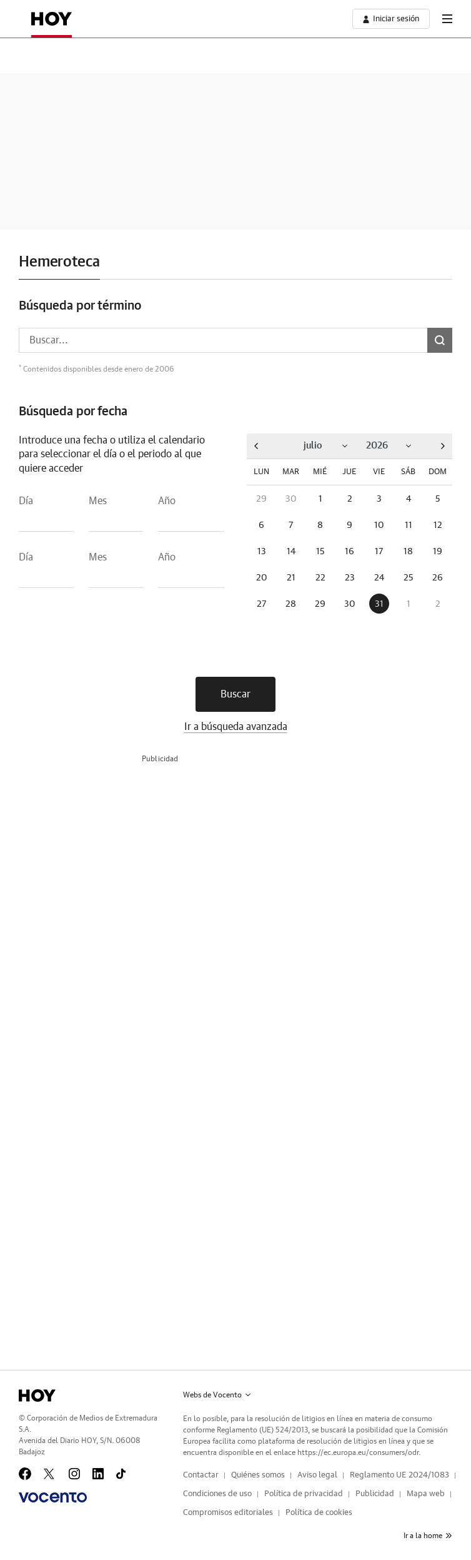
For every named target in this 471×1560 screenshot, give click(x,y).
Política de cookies (318, 1513)
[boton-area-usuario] (391, 19)
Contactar (201, 1475)
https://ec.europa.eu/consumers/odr (358, 1452)
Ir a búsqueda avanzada (235, 727)
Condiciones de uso (217, 1494)
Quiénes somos (258, 1475)
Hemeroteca (59, 262)
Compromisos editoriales (228, 1513)
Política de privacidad (303, 1494)
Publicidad (374, 1494)
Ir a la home (428, 1535)
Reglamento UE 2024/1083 (399, 1475)
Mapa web (426, 1494)
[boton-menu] (447, 18)
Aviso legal (317, 1475)
